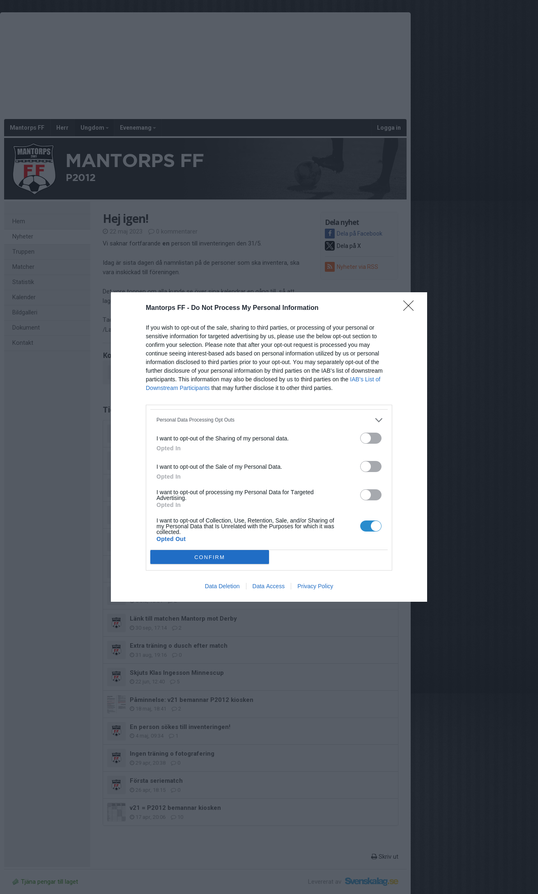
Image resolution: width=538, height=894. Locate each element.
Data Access (269, 586)
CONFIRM (209, 557)
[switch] (371, 438)
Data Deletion (222, 586)
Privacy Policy (315, 586)
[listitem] (269, 420)
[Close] (411, 308)
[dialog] (269, 447)
